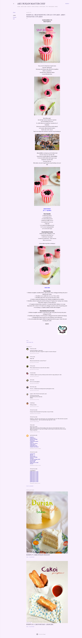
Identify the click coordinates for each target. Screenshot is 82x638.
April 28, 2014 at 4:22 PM (34, 353)
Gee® (31, 402)
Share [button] (14, 12)
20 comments (31, 557)
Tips (47, 6)
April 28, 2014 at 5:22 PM (34, 376)
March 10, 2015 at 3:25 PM (34, 421)
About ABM (23, 6)
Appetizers (42, 6)
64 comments (31, 626)
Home (18, 6)
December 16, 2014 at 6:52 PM (35, 413)
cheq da (31, 372)
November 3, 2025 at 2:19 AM (35, 483)
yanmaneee (32, 435)
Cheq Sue (32, 348)
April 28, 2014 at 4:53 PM (34, 362)
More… (56, 6)
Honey (31, 356)
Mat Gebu (32, 386)
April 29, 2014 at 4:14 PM (34, 406)
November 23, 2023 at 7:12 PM (35, 465)
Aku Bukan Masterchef (31, 3)
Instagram (51, 6)
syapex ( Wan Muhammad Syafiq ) (37, 393)
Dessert (14, 17)
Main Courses (35, 6)
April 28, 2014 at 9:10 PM (34, 390)
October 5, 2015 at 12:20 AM (35, 431)
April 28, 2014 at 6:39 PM (34, 383)
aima (31, 379)
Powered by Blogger (41, 634)
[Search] (67, 3)
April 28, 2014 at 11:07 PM (34, 399)
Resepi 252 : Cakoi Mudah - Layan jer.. (40, 624)
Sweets (29, 6)
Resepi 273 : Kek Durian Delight (38, 555)
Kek (14, 18)
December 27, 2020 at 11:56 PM (35, 448)
